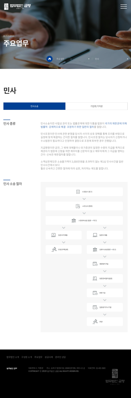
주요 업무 (60, 58)
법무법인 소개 (12, 357)
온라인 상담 (60, 357)
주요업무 (38, 357)
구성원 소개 (26, 357)
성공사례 (49, 357)
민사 (97, 58)
